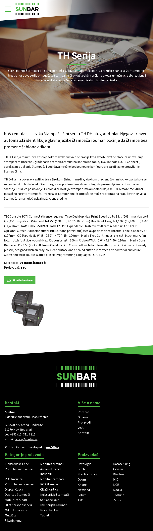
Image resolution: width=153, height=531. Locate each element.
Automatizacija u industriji (51, 471)
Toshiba (118, 495)
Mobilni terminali (52, 464)
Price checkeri (49, 510)
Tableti (45, 515)
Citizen (118, 469)
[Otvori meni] (8, 9)
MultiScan (11, 515)
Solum (82, 495)
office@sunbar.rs (26, 439)
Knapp (82, 485)
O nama (83, 417)
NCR (116, 485)
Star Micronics (87, 474)
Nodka (117, 490)
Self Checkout (49, 500)
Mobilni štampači (52, 479)
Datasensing (121, 464)
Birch (81, 469)
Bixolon (118, 474)
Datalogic (84, 464)
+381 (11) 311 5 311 (22, 434)
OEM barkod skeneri (18, 505)
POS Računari (14, 479)
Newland (84, 490)
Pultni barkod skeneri (19, 484)
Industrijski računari (53, 505)
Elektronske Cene (17, 464)
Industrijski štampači (54, 495)
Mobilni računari (16, 500)
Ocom (82, 479)
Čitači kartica (49, 489)
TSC (23, 267)
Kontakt (83, 433)
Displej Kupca (14, 489)
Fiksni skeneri (14, 520)
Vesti (81, 428)
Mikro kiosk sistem (17, 510)
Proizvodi (84, 422)
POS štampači (49, 484)
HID (115, 479)
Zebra (117, 500)
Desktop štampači (33, 263)
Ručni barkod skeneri (19, 469)
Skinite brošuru (20, 280)
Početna (83, 412)
